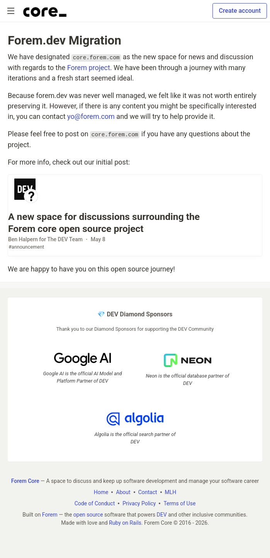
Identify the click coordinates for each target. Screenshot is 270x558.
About (123, 492)
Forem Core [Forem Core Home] (25, 481)
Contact (147, 492)
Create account (240, 10)
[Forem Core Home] (45, 11)
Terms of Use (179, 503)
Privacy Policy (139, 503)
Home (101, 492)
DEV (162, 515)
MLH (171, 492)
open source (88, 515)
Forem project (88, 68)
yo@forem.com (91, 116)
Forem (50, 515)
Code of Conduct (95, 503)
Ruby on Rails (125, 523)
